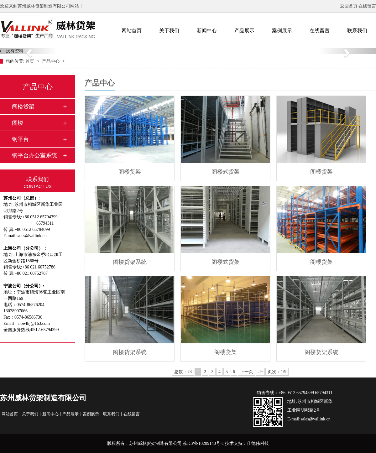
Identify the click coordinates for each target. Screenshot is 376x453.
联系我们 (357, 30)
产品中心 (51, 61)
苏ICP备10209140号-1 (203, 443)
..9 (260, 371)
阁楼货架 (23, 106)
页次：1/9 (277, 371)
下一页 (246, 371)
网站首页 (132, 30)
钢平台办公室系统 (34, 155)
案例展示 (282, 30)
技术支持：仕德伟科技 (247, 443)
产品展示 (244, 30)
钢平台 (20, 139)
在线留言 (367, 6)
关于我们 (169, 30)
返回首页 (349, 6)
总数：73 (183, 371)
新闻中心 (207, 30)
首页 (30, 61)
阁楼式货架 (226, 172)
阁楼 (17, 123)
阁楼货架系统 (130, 262)
